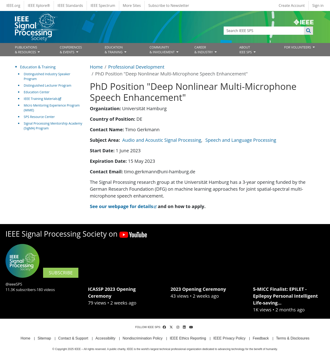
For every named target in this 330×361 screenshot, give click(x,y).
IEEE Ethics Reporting (188, 338)
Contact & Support (73, 338)
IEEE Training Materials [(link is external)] (42, 98)
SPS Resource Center (39, 117)
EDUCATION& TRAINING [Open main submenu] (114, 49)
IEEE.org (13, 5)
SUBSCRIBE (61, 273)
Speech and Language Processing (240, 140)
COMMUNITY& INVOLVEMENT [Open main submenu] (162, 49)
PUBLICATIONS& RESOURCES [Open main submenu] (26, 49)
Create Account (292, 5)
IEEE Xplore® (39, 5)
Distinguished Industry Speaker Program (47, 76)
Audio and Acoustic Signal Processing (161, 140)
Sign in (318, 5)
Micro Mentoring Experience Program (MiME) (52, 107)
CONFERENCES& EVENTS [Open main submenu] (71, 49)
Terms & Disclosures (293, 338)
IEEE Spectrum (103, 5)
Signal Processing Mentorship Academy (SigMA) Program (53, 125)
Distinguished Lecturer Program (48, 85)
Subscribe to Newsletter (168, 5)
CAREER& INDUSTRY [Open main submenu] (204, 49)
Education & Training (38, 67)
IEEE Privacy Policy (229, 338)
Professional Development (136, 67)
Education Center (37, 92)
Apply (308, 31)
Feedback (261, 338)
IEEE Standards (70, 5)
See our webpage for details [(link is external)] (123, 206)
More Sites (132, 5)
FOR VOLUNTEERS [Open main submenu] (298, 47)
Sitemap (44, 338)
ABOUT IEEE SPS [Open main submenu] (246, 49)
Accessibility (105, 338)
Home (96, 67)
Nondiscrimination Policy (142, 338)
